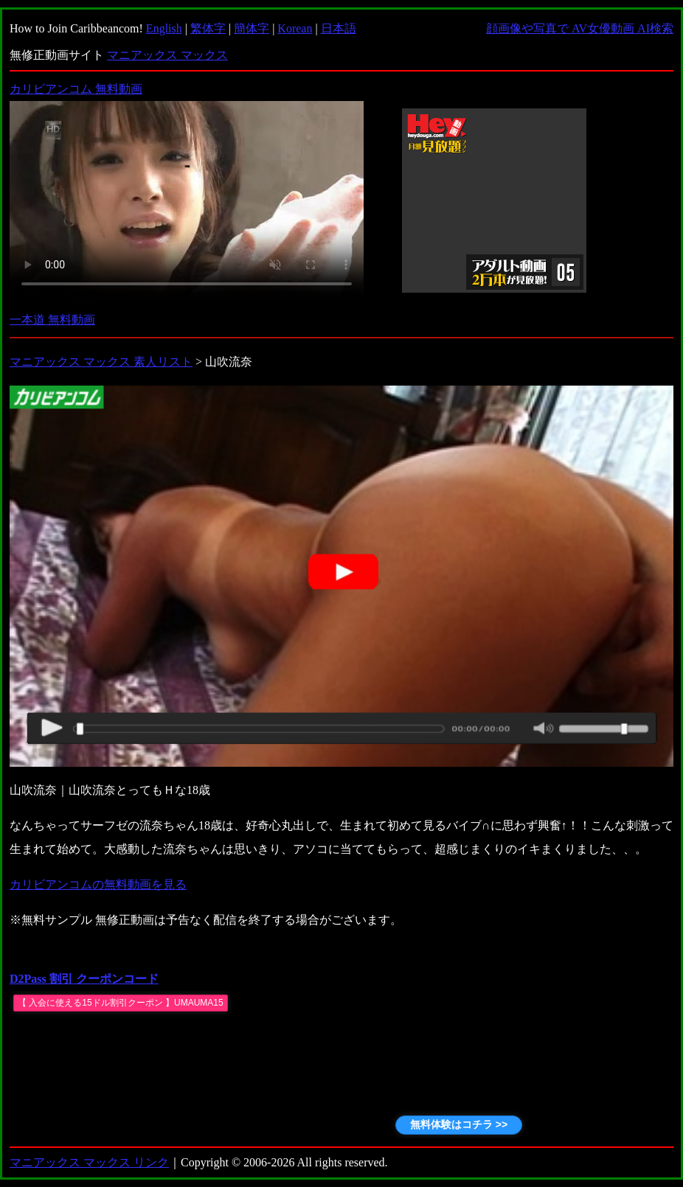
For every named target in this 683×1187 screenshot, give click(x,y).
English (164, 28)
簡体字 (251, 28)
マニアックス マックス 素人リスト (101, 361)
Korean (294, 28)
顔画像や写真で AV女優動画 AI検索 (579, 28)
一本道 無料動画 (52, 319)
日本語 (338, 28)
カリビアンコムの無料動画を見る (98, 884)
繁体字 (208, 28)
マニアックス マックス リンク (89, 1162)
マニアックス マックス (167, 55)
